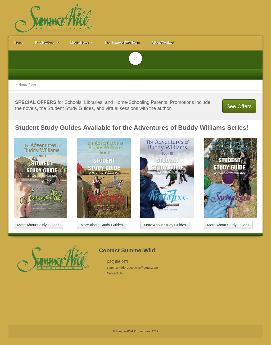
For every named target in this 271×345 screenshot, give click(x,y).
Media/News (82, 42)
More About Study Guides (38, 225)
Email (249, 18)
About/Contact (163, 42)
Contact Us (115, 273)
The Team (122, 42)
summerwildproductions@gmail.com (132, 267)
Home (18, 42)
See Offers (239, 106)
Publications (47, 42)
